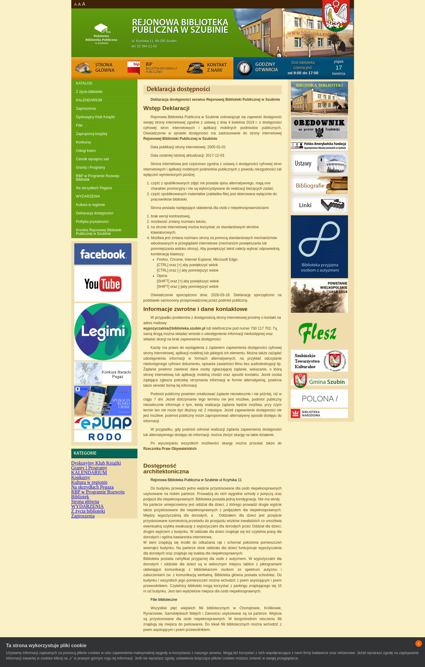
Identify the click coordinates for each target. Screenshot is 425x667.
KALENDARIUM (89, 100)
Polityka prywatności (92, 222)
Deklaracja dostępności (94, 213)
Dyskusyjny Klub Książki (95, 117)
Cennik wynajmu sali (92, 159)
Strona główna (85, 501)
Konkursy (83, 142)
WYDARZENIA (88, 196)
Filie (79, 125)
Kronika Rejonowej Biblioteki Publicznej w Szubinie (99, 232)
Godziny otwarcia (266, 67)
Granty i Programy (90, 167)
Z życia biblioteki (89, 92)
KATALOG (84, 83)
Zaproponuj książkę (91, 134)
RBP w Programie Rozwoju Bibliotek (98, 178)
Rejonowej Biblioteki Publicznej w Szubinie (180, 139)
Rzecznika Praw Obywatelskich (170, 449)
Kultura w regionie (90, 205)
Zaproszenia (86, 108)
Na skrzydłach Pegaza (94, 188)
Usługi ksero (86, 151)
